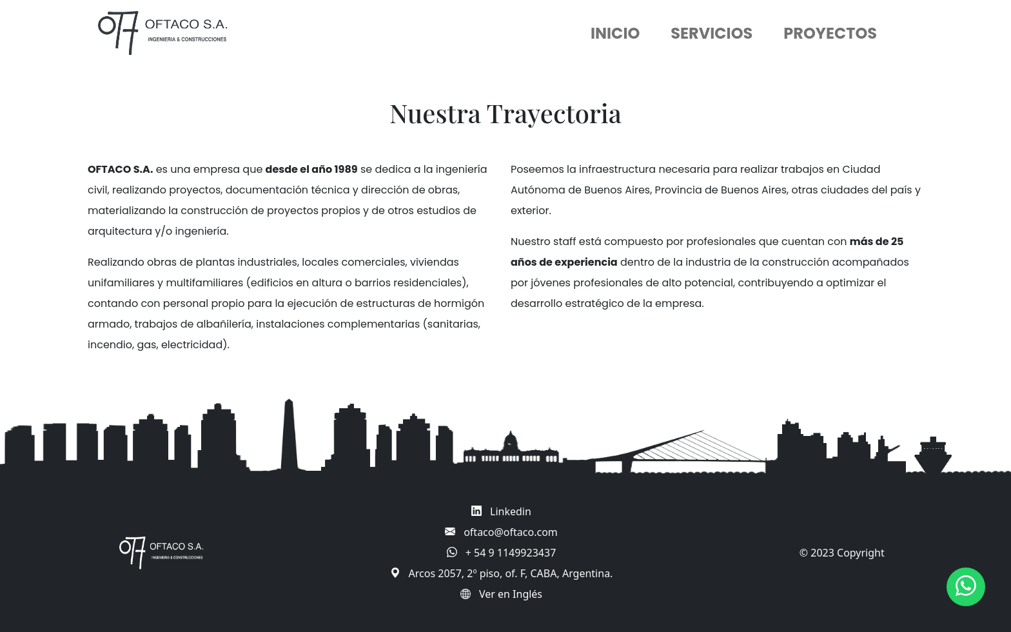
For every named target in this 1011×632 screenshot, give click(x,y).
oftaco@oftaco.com (511, 532)
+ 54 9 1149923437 (511, 553)
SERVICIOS (711, 33)
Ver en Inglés (510, 594)
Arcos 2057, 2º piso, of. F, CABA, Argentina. (511, 573)
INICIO (615, 33)
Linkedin (510, 511)
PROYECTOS (830, 33)
